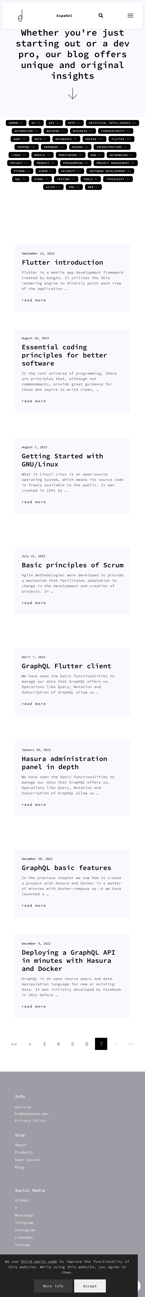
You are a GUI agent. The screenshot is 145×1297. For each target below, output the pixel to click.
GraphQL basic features (66, 867)
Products (24, 1152)
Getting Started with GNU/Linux (62, 460)
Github (22, 1200)
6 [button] (86, 1043)
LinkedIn (24, 1237)
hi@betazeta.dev (32, 1113)
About (20, 1145)
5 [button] (72, 1043)
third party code (39, 1261)
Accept (90, 1286)
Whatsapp (24, 1215)
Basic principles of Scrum (73, 565)
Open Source (27, 1159)
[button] (14, 1044)
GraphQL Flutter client (66, 665)
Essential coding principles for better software (64, 355)
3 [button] (44, 1043)
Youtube (23, 1244)
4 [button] (58, 1043)
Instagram (25, 1230)
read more (34, 300)
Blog (19, 1167)
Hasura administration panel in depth (64, 762)
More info (53, 1286)
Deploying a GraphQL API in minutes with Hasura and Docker (68, 960)
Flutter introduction (62, 262)
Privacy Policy (31, 1120)
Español (64, 15)
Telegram (24, 1222)
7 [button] (101, 1043)
